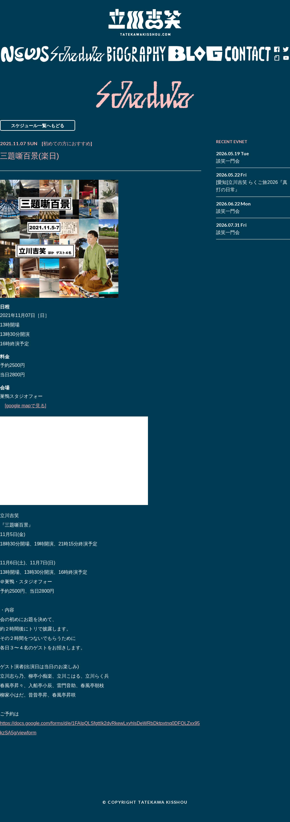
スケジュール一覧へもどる (37, 125)
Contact (248, 54)
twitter (285, 49)
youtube (285, 58)
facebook (276, 49)
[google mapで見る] (25, 405)
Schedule (77, 54)
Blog (195, 54)
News (24, 54)
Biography (136, 54)
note (276, 58)
